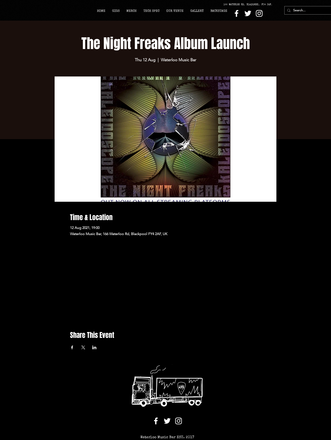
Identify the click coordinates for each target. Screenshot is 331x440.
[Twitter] (247, 13)
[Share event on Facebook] (72, 347)
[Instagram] (259, 13)
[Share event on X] (83, 347)
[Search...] (307, 10)
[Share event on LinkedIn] (94, 347)
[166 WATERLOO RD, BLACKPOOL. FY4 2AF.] (249, 4)
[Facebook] (236, 13)
